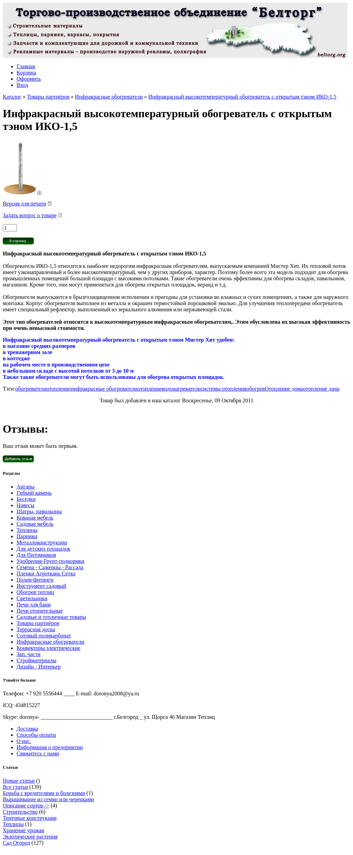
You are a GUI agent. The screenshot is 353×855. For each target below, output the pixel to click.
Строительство (20, 812)
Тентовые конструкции (30, 818)
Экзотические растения (30, 836)
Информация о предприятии (50, 747)
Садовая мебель (35, 524)
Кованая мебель (35, 518)
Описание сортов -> (26, 805)
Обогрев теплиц (35, 592)
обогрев (255, 389)
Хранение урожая (23, 830)
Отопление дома (284, 389)
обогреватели (30, 389)
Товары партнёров (48, 97)
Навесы (25, 505)
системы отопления (223, 389)
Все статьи (15, 787)
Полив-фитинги (35, 580)
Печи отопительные (40, 611)
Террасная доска (36, 629)
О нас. (24, 741)
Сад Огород (16, 843)
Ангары (26, 487)
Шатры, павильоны (39, 511)
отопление (59, 389)
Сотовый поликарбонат (44, 635)
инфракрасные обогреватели (104, 389)
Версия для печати (24, 204)
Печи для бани (34, 604)
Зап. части (28, 654)
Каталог (12, 97)
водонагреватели (181, 389)
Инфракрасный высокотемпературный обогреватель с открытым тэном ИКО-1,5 (242, 97)
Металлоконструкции (42, 542)
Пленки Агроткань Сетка (46, 573)
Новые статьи (19, 781)
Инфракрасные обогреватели (109, 97)
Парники (27, 536)
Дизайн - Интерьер (39, 667)
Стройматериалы (37, 660)
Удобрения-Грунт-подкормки (50, 561)
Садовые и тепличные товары (51, 617)
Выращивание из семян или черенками (48, 799)
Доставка (27, 729)
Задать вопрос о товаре (30, 215)
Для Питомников (36, 555)
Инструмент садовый (41, 586)
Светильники (32, 598)
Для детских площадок (43, 549)
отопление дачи (321, 389)
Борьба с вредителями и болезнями (44, 793)
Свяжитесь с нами (38, 753)
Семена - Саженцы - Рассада (50, 567)
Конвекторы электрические (48, 648)
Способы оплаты (36, 735)
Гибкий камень (34, 493)
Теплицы (27, 530)
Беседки (26, 499)
